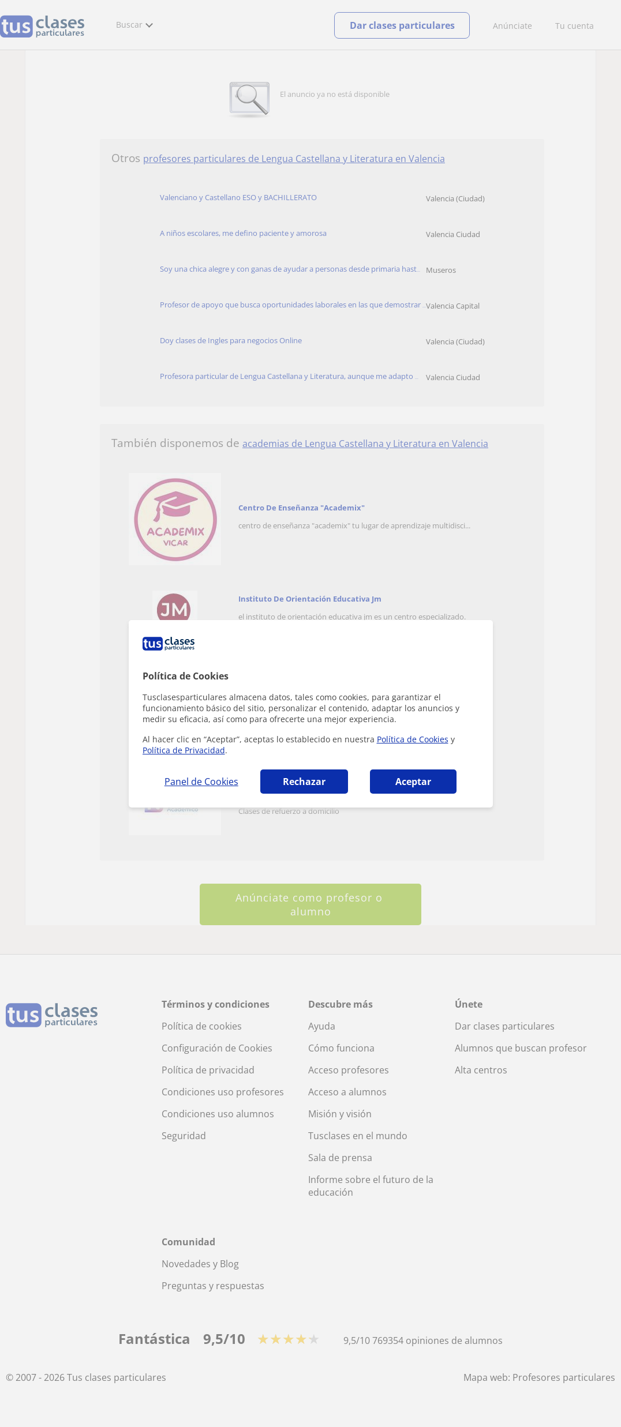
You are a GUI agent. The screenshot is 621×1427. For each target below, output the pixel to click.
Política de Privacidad (184, 750)
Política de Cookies (412, 739)
